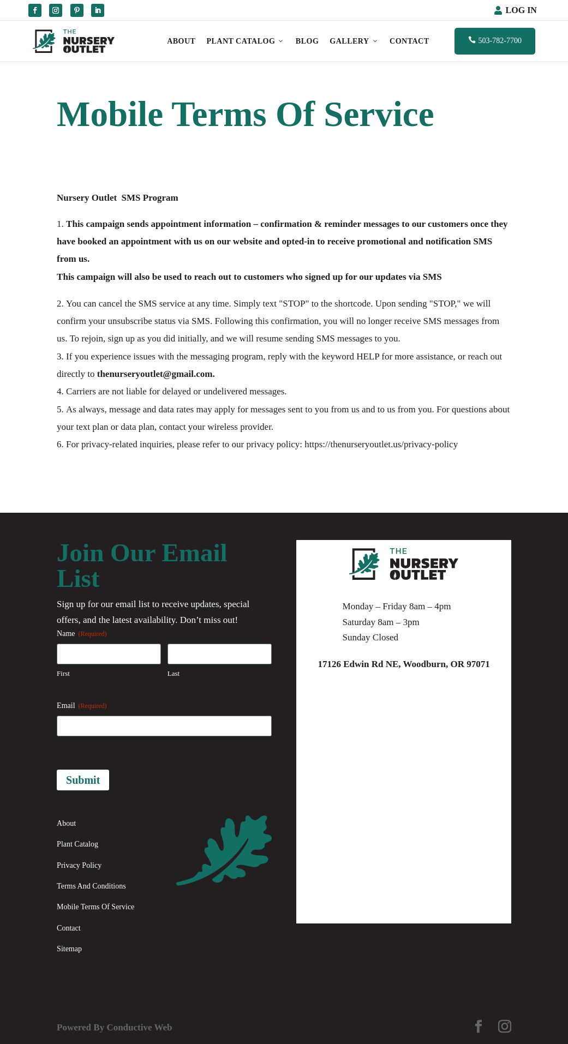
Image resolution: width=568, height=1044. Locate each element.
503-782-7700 (495, 40)
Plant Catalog (245, 41)
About (181, 41)
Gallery (354, 41)
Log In (521, 10)
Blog (307, 41)
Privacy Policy (79, 865)
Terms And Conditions (91, 886)
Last (174, 673)
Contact (409, 41)
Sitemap (69, 949)
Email (81, 706)
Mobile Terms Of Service (95, 907)
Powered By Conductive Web (114, 1027)
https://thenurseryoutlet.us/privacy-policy (381, 444)
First (63, 673)
